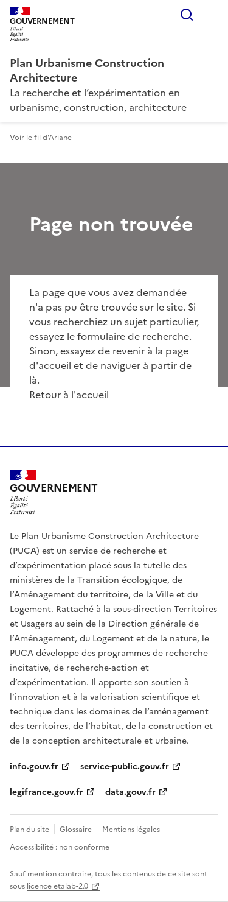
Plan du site (29, 829)
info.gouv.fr (34, 766)
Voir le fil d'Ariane (41, 137)
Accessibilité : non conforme (59, 847)
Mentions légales (131, 829)
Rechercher (186, 14)
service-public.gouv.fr (124, 766)
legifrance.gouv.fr (46, 792)
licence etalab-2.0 (57, 886)
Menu (211, 14)
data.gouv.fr (130, 792)
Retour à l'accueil (69, 394)
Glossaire (76, 829)
